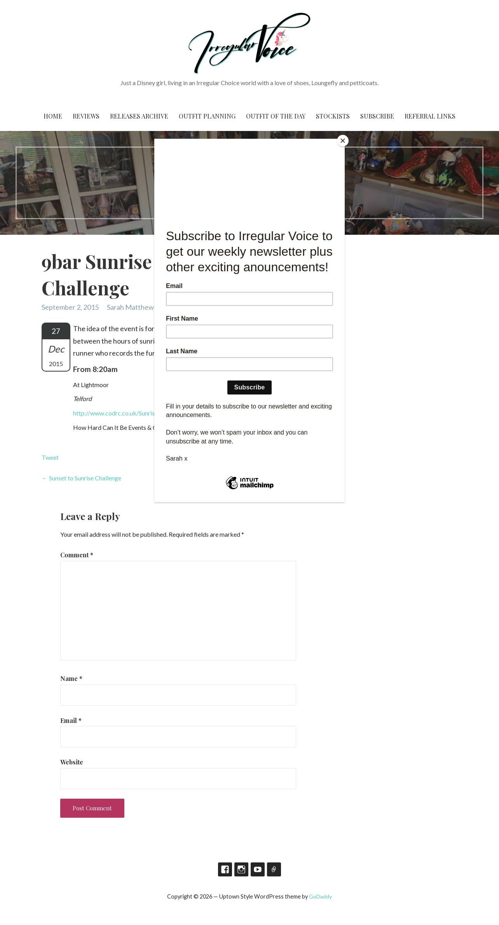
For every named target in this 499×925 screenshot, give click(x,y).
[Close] (343, 141)
